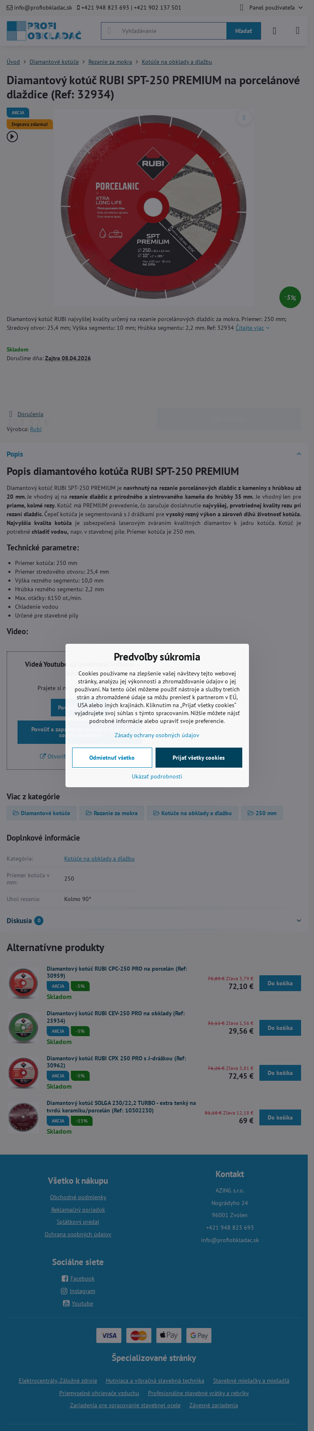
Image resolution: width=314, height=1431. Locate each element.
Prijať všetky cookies (199, 757)
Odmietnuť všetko (112, 757)
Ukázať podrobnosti (157, 776)
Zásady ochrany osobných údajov (157, 735)
